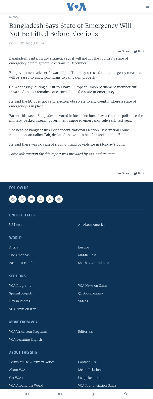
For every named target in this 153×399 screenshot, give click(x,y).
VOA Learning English (25, 339)
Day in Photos (19, 301)
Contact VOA (87, 362)
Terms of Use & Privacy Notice (31, 362)
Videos (83, 301)
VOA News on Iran (22, 309)
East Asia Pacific (21, 263)
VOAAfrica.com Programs (28, 332)
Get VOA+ (16, 378)
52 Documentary (90, 293)
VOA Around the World (26, 385)
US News (15, 225)
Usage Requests (89, 378)
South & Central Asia (93, 263)
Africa (13, 247)
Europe (83, 247)
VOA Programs (20, 286)
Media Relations (90, 370)
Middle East (87, 255)
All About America (91, 225)
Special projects (21, 293)
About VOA (17, 370)
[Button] (123, 51)
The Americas (19, 255)
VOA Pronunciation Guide (97, 385)
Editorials (85, 332)
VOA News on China (93, 286)
